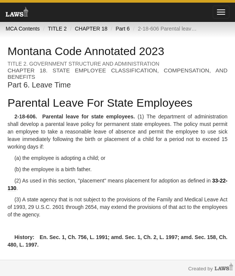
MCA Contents (23, 29)
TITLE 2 (57, 29)
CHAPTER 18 (91, 29)
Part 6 (122, 29)
